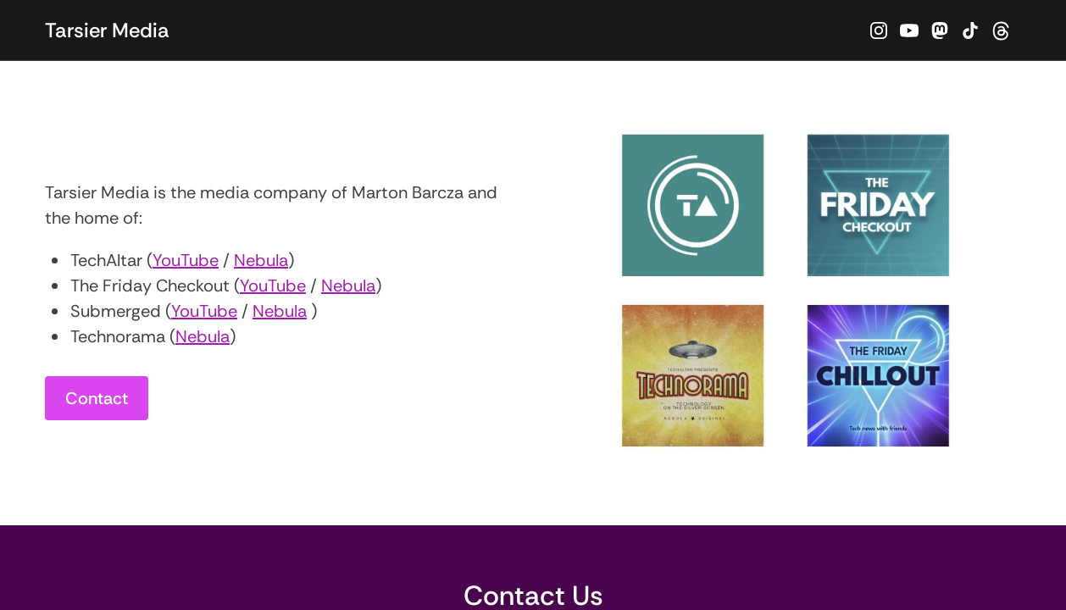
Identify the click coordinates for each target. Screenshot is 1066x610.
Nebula (261, 260)
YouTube (186, 260)
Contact (96, 398)
